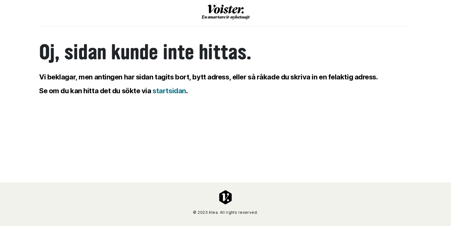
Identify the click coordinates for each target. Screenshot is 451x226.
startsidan (169, 91)
